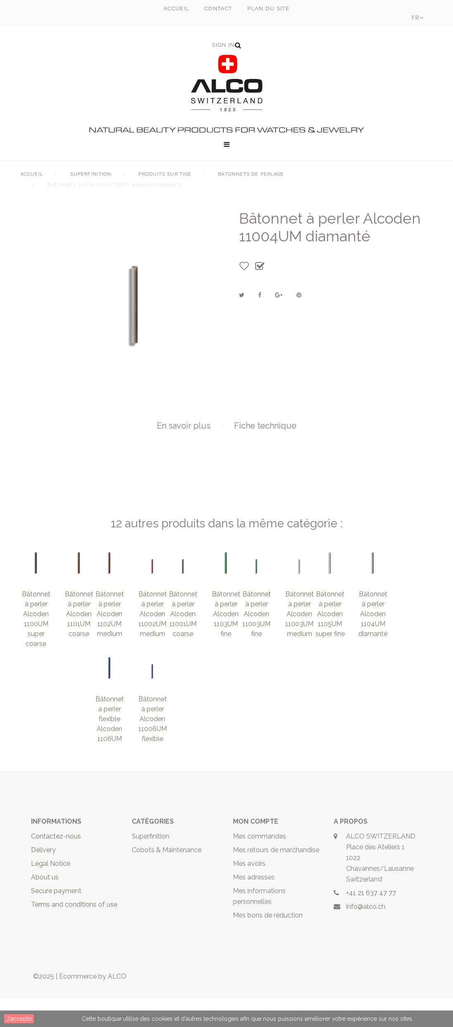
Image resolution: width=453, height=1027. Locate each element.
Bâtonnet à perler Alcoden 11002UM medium (152, 642)
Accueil (32, 174)
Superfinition (90, 174)
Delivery (43, 878)
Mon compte (255, 850)
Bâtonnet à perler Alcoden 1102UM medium (109, 642)
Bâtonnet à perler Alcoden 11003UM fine (256, 642)
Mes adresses (254, 906)
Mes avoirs (249, 892)
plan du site (268, 8)
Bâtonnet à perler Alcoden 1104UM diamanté (372, 642)
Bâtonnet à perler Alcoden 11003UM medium (299, 642)
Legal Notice (50, 892)
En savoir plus (184, 454)
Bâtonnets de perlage (251, 174)
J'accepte (19, 1018)
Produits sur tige (164, 174)
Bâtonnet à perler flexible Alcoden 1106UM (109, 747)
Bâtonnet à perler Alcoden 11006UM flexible (152, 747)
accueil (176, 8)
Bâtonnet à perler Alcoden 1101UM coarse (79, 642)
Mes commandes (259, 865)
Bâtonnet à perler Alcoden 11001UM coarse (183, 642)
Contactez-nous (56, 865)
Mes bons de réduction (268, 944)
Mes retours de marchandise (276, 878)
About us (45, 906)
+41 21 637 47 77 (371, 921)
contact (218, 8)
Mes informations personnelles (259, 924)
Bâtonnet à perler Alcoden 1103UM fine (226, 642)
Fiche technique (265, 454)
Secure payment (56, 919)
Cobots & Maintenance (167, 878)
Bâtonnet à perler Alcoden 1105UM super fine (330, 642)
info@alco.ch (365, 935)
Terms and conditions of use (74, 933)
